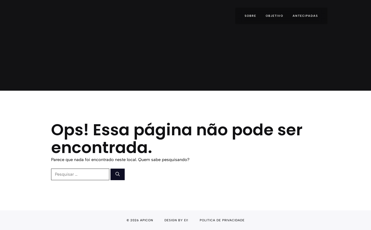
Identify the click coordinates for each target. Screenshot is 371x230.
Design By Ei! (176, 220)
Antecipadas (305, 15)
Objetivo (274, 15)
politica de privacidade (222, 220)
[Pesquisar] (117, 174)
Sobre (250, 15)
